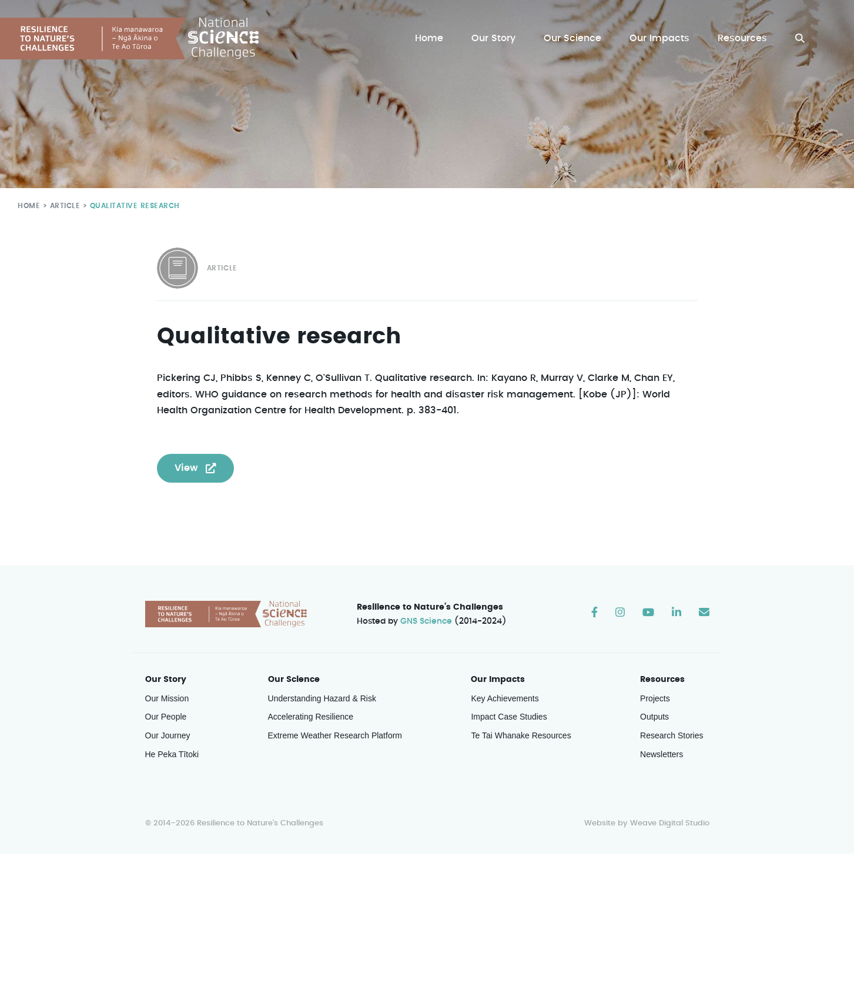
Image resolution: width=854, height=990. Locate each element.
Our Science (574, 38)
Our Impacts (660, 38)
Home (432, 38)
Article (63, 205)
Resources (742, 38)
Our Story (496, 38)
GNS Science (426, 621)
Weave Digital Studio (669, 823)
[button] (800, 38)
